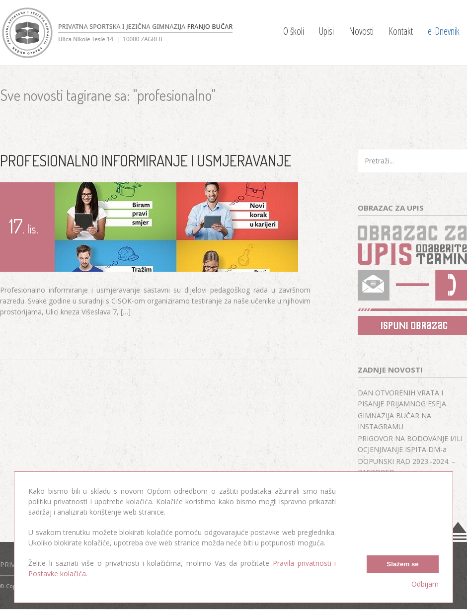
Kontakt (401, 31)
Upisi (326, 31)
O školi (293, 31)
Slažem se (402, 564)
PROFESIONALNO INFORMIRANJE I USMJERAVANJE (145, 160)
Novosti (361, 31)
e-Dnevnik (444, 31)
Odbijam (425, 584)
